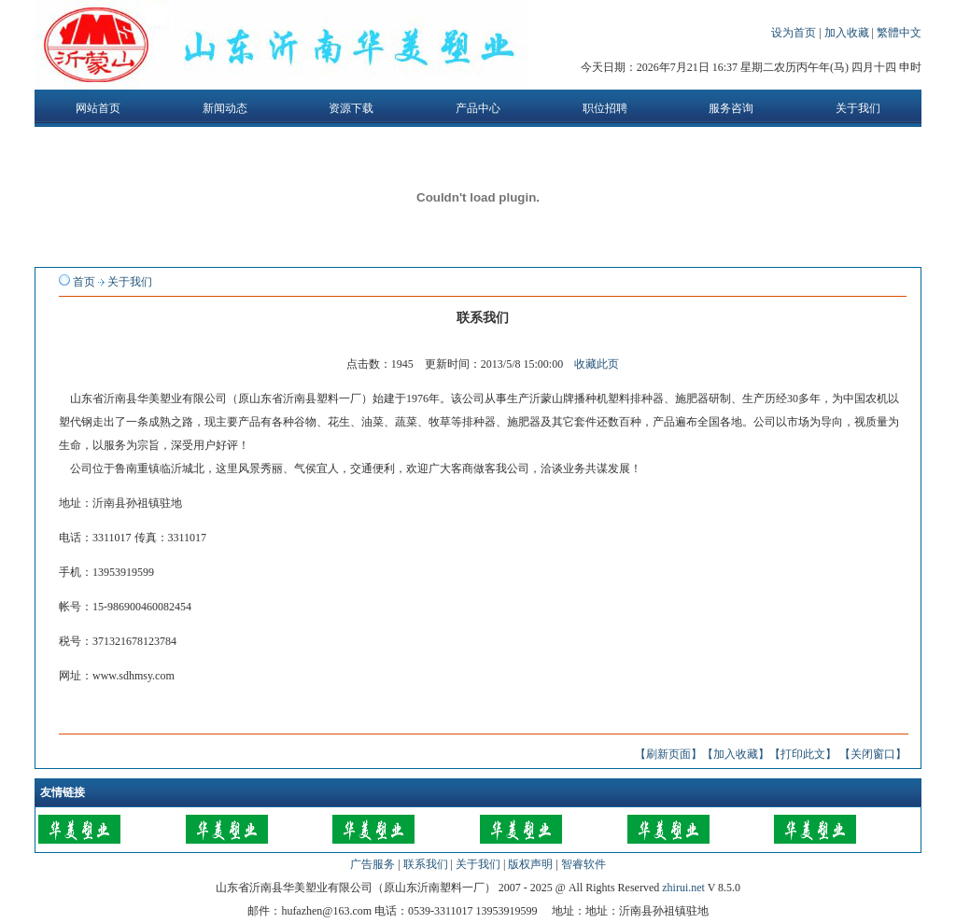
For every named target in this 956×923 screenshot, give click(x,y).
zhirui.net (683, 887)
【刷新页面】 (668, 754)
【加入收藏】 (735, 754)
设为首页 (795, 32)
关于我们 (129, 281)
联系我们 (425, 864)
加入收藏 (848, 32)
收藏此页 (596, 364)
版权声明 (530, 864)
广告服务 (372, 864)
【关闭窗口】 (873, 754)
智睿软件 (583, 864)
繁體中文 (899, 32)
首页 (84, 281)
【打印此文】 (802, 754)
